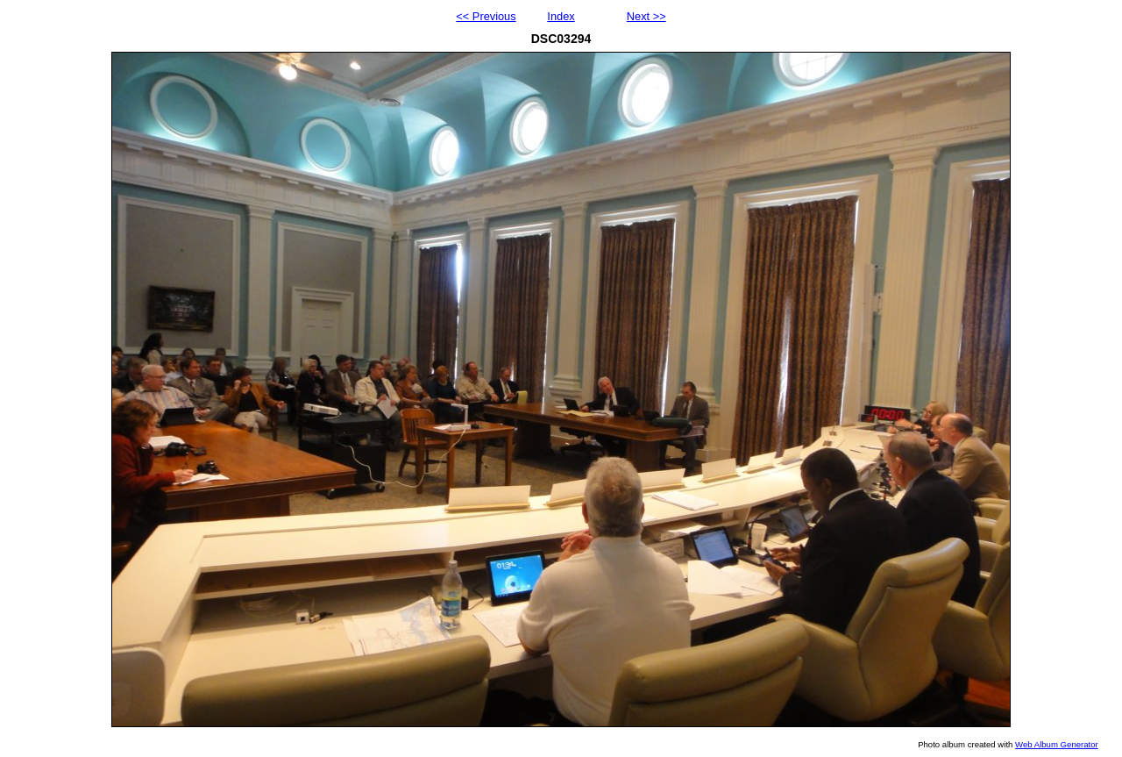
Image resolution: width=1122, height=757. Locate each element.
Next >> (646, 16)
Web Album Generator (1056, 744)
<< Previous (485, 16)
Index (560, 16)
